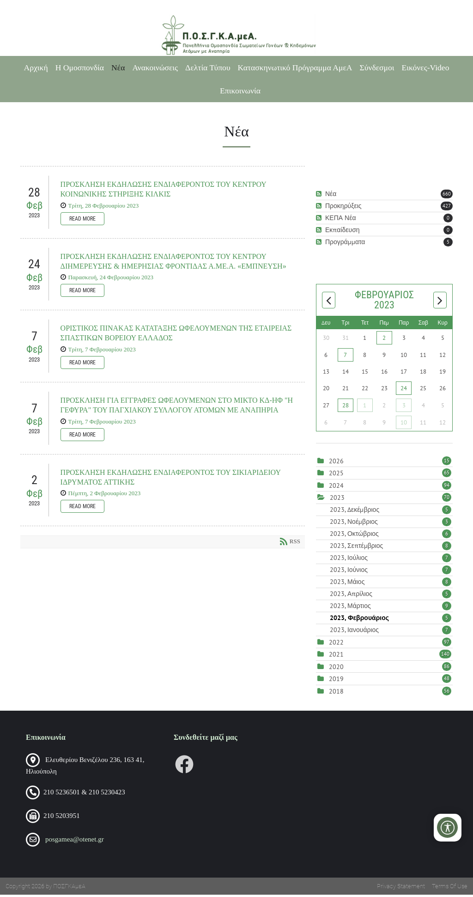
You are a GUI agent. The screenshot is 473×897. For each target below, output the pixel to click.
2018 (336, 693)
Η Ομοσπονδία (79, 67)
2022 (336, 644)
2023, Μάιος (390, 583)
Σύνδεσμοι (377, 67)
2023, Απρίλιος (390, 595)
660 (447, 195)
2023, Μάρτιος (390, 607)
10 (403, 424)
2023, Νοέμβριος (390, 523)
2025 (336, 475)
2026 (336, 463)
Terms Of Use (449, 888)
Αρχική (36, 67)
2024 (336, 487)
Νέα (118, 67)
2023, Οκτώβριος (390, 535)
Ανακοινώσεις (155, 67)
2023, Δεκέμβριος (390, 511)
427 (447, 207)
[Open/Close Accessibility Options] (447, 827)
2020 (336, 668)
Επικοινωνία (240, 90)
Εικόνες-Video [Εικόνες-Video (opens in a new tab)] (425, 67)
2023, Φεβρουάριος (390, 619)
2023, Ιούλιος (390, 559)
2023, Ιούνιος (390, 571)
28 (345, 407)
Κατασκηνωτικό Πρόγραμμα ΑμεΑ (295, 67)
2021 (336, 656)
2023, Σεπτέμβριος (390, 547)
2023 (337, 500)
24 (403, 390)
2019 (336, 681)
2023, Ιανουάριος (390, 631)
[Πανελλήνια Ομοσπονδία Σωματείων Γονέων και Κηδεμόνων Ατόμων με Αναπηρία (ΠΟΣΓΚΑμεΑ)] (236, 35)
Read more (82, 220)
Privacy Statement (401, 888)
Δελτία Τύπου (207, 67)
